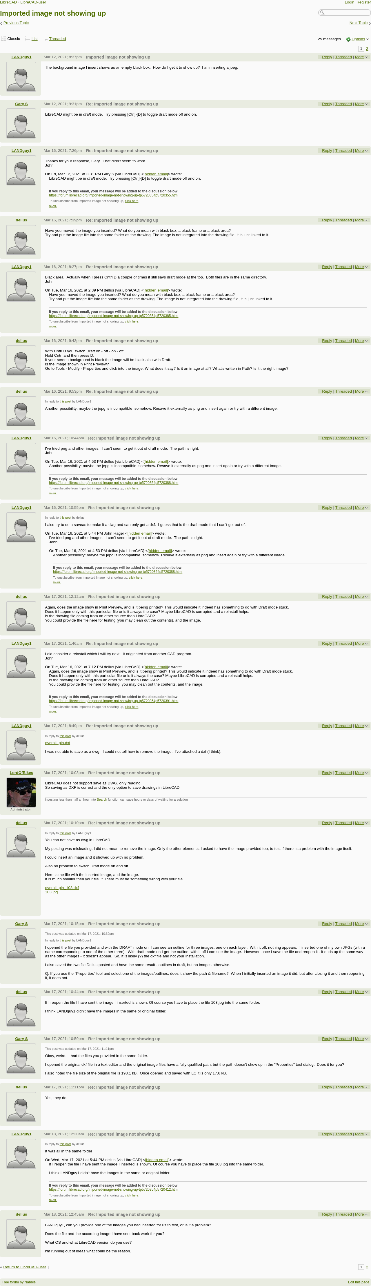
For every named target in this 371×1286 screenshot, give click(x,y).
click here (131, 201)
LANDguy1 (22, 57)
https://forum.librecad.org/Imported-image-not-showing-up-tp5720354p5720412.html (113, 1189)
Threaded (57, 39)
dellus (21, 220)
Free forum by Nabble (19, 1282)
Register (364, 2)
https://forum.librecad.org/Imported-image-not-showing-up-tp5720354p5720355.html (113, 195)
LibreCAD (8, 2)
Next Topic (359, 23)
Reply (327, 57)
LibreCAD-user (33, 2)
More (359, 57)
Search (102, 799)
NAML (53, 206)
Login (349, 2)
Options (358, 39)
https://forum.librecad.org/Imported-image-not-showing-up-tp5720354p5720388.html (113, 483)
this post (65, 401)
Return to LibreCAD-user (24, 1267)
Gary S (21, 104)
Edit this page (358, 1282)
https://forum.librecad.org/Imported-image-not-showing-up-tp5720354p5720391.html (113, 701)
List (35, 39)
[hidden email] (156, 174)
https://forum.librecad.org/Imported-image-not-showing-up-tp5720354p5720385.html (113, 316)
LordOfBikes (21, 772)
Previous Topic (16, 23)
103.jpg (51, 892)
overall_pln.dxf (57, 743)
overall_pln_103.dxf (62, 888)
